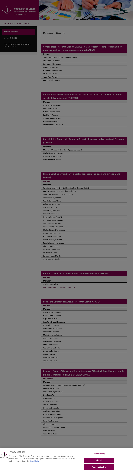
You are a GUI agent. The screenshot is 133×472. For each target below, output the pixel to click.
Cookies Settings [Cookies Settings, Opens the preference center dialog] (99, 456)
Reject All (99, 463)
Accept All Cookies (99, 469)
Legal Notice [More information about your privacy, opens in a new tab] (34, 463)
